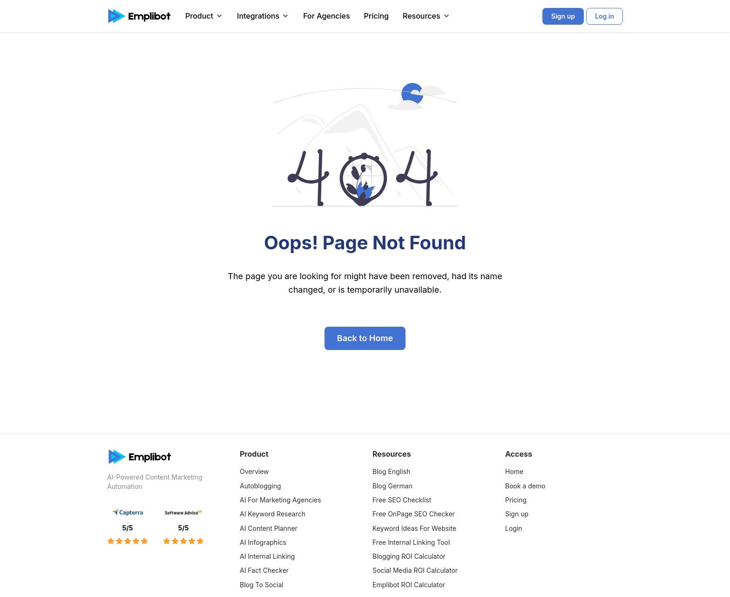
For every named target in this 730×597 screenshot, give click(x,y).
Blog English (391, 471)
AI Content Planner (268, 528)
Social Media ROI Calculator (415, 570)
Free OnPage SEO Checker (413, 514)
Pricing (376, 16)
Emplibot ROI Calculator (408, 585)
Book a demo (525, 486)
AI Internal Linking (267, 556)
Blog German (392, 486)
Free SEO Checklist (401, 500)
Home (514, 471)
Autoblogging (260, 486)
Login (513, 528)
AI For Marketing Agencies (280, 500)
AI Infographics (263, 542)
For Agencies (326, 16)
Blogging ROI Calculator (409, 556)
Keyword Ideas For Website (414, 528)
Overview (254, 471)
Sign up (516, 514)
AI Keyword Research (272, 514)
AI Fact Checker (264, 570)
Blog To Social (262, 585)
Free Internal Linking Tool (411, 542)
